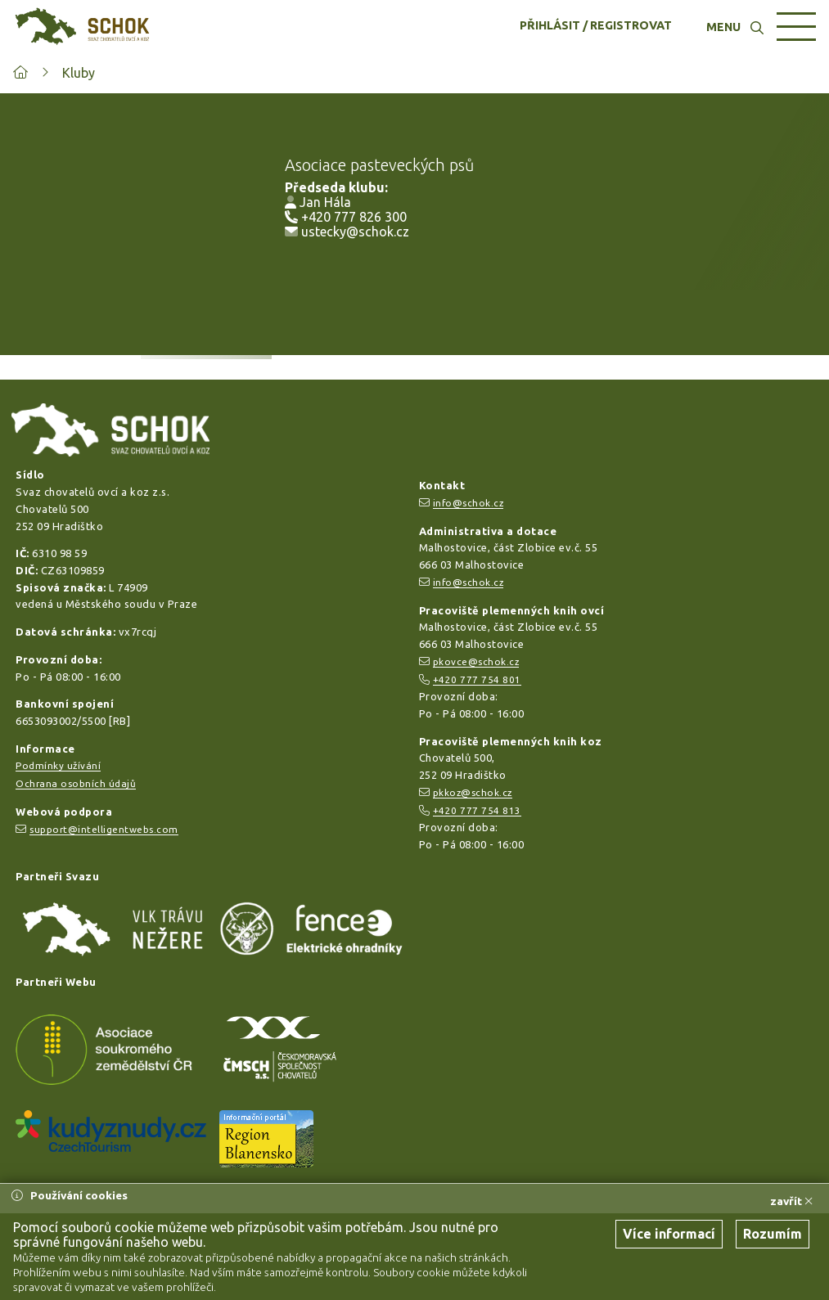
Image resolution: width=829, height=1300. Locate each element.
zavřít (791, 1201)
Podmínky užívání (58, 765)
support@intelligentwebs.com (103, 829)
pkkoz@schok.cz (472, 792)
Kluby (78, 72)
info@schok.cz (468, 502)
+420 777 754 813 (477, 810)
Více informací (669, 1233)
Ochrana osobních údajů (76, 783)
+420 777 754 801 (477, 679)
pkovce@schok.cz (476, 661)
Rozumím (772, 1233)
